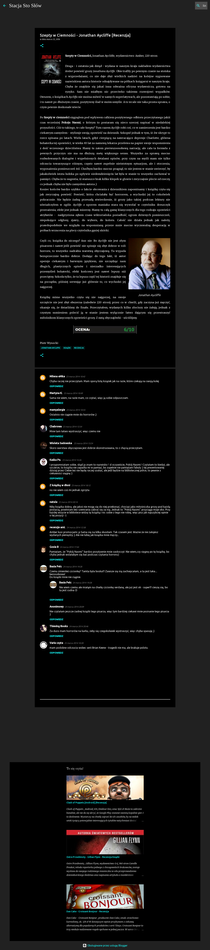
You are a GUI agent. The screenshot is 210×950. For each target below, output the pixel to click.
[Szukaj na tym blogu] (190, 5)
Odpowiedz (56, 386)
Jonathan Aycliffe (50, 348)
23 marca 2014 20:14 (68, 502)
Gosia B (54, 546)
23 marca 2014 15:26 (71, 460)
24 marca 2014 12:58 (76, 527)
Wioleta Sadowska (61, 443)
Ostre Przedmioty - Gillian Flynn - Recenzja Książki (93, 857)
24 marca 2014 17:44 (69, 547)
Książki (67, 348)
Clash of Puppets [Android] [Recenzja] (86, 802)
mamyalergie (57, 409)
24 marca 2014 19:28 (72, 566)
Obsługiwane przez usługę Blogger (105, 945)
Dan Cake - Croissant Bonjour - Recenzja (87, 911)
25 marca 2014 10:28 (73, 643)
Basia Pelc (56, 566)
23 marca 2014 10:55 (75, 410)
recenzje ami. (57, 527)
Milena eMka (57, 376)
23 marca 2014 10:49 (73, 393)
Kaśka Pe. (55, 459)
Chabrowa (56, 426)
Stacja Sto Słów (25, 5)
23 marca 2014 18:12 (80, 485)
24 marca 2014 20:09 (74, 607)
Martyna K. (56, 393)
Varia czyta (56, 642)
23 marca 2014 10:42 (75, 376)
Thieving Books (59, 626)
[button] (42, 46)
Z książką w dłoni (60, 485)
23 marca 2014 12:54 (72, 426)
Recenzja (79, 348)
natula (53, 501)
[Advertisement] (105, 734)
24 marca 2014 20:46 (78, 626)
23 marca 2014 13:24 (83, 443)
